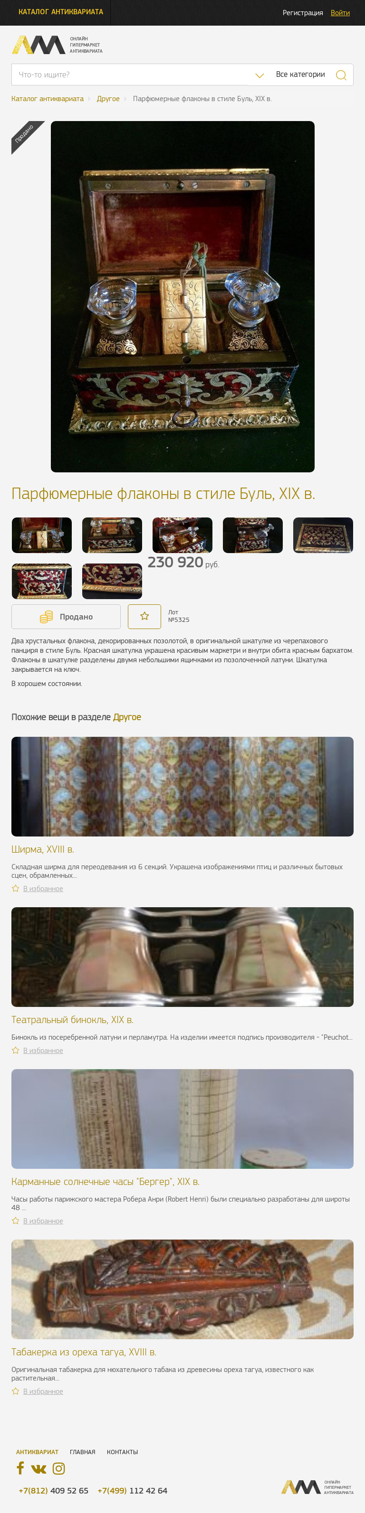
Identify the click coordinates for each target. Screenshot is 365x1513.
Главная (83, 1452)
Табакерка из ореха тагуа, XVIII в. (83, 1351)
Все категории (300, 74)
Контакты (122, 1452)
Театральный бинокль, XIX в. (72, 1019)
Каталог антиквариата (61, 12)
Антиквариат (37, 1452)
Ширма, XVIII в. (42, 849)
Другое (127, 717)
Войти (340, 13)
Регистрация (303, 13)
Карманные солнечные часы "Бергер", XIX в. (105, 1181)
